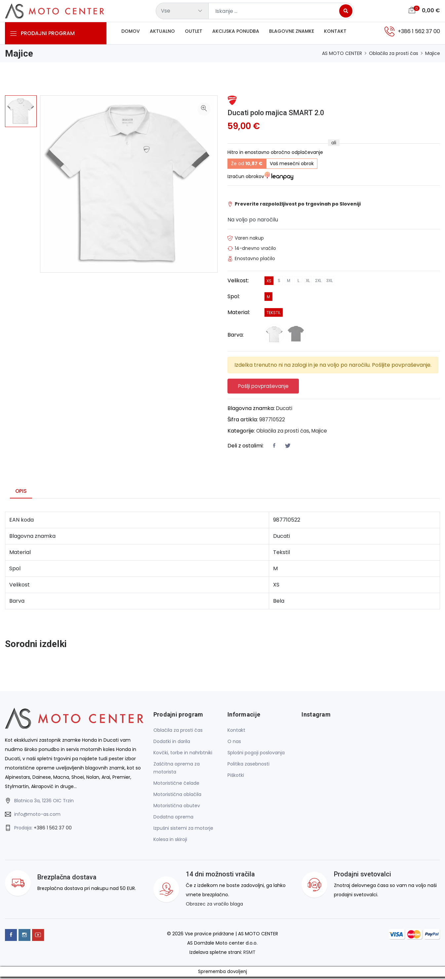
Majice (432, 53)
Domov (130, 32)
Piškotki (235, 777)
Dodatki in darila (171, 743)
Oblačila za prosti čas (393, 53)
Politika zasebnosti (248, 766)
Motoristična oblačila (177, 796)
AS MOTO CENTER (342, 53)
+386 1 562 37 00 (53, 829)
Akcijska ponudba (235, 32)
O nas (234, 743)
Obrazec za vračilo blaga (214, 906)
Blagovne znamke (291, 32)
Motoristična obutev (176, 808)
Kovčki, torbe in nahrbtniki (182, 755)
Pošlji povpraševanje (265, 387)
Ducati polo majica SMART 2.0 (281, 112)
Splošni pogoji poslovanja (256, 755)
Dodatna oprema (173, 819)
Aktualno (162, 32)
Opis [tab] (21, 493)
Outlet (193, 32)
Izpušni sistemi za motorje (183, 830)
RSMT (249, 954)
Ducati (284, 410)
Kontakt (335, 32)
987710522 (272, 421)
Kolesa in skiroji (170, 841)
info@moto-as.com (37, 816)
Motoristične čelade (176, 785)
